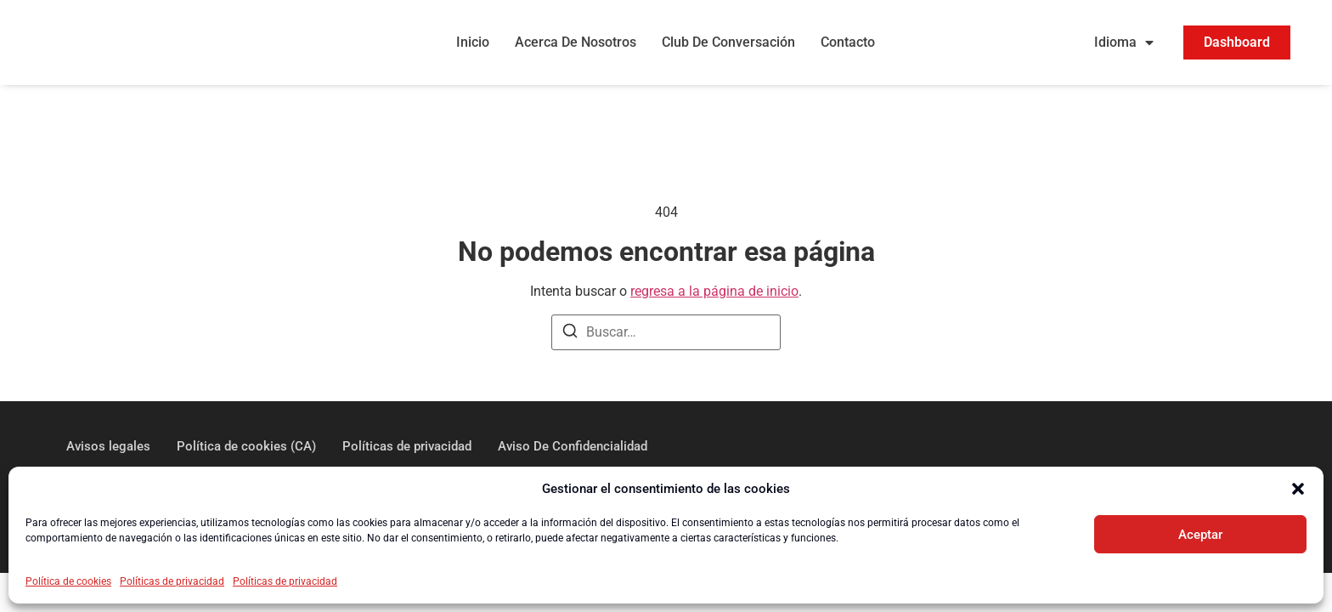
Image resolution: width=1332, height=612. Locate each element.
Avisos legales (108, 450)
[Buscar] (570, 338)
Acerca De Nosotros (575, 45)
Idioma (1124, 45)
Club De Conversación (728, 45)
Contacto (848, 45)
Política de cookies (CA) (246, 450)
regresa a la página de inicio (714, 295)
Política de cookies (68, 581)
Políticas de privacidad (172, 581)
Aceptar (1200, 534)
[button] (1298, 488)
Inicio (472, 45)
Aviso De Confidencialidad (572, 450)
